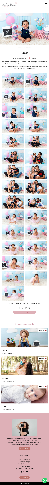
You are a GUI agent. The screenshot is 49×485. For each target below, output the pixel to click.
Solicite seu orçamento (24, 312)
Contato (24, 477)
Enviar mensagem (25, 461)
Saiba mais (24, 448)
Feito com (24, 483)
